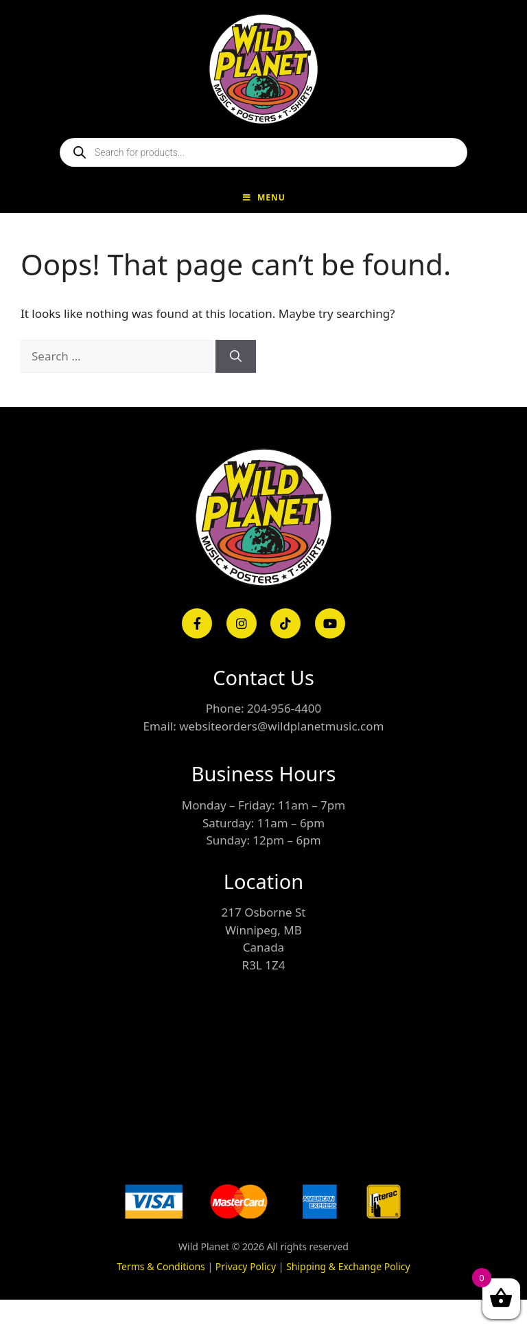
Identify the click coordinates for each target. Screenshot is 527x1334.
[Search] (235, 356)
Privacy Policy (245, 1266)
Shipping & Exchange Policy (348, 1266)
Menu (263, 197)
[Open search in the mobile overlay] (263, 152)
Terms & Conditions (161, 1266)
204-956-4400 (284, 708)
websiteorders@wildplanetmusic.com (281, 726)
